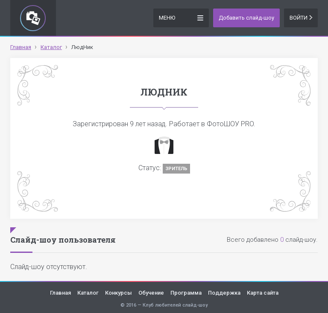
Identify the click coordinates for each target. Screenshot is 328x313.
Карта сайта (262, 293)
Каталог (88, 293)
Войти (301, 17)
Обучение (151, 293)
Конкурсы (118, 293)
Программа (186, 293)
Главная (60, 293)
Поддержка (224, 293)
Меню (181, 17)
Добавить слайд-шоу (246, 17)
